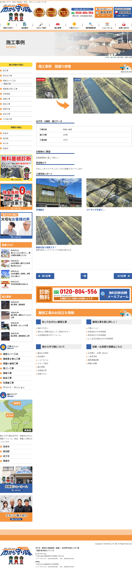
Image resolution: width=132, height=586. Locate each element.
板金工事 (6, 104)
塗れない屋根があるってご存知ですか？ (54, 332)
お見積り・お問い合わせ (98, 353)
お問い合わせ (124, 25)
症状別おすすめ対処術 (97, 332)
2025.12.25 (16, 284)
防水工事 (6, 114)
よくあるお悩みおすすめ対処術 (100, 339)
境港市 (5, 148)
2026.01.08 (16, 305)
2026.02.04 (16, 264)
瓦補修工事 (8, 383)
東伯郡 (5, 138)
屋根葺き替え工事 (10, 89)
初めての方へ (8, 25)
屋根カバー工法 (9, 81)
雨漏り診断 (92, 363)
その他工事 (7, 119)
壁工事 (5, 70)
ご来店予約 (92, 356)
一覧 (84, 276)
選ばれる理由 (43, 353)
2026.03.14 (16, 253)
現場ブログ (42, 374)
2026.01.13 (16, 274)
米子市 (5, 143)
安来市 (5, 133)
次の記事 (121, 276)
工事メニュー (74, 25)
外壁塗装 (6, 94)
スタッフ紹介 (41, 25)
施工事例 (57, 25)
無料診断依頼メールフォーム (114, 294)
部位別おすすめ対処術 (97, 335)
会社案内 (24, 25)
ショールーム (107, 25)
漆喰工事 (6, 99)
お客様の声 (42, 370)
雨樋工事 (6, 109)
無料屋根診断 (91, 25)
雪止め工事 (7, 76)
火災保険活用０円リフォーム (49, 335)
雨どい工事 (8, 368)
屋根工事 (7, 84)
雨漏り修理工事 (10, 363)
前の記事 (46, 276)
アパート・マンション (14, 387)
